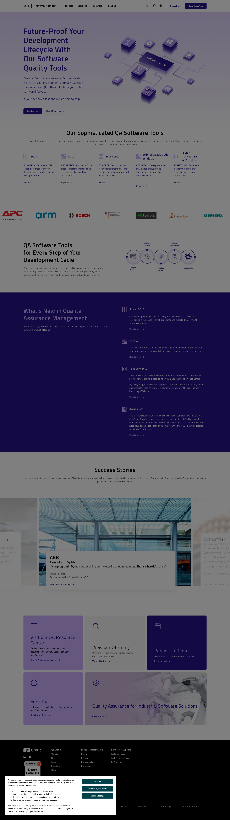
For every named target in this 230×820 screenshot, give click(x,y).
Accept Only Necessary (98, 788)
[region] (60, 795)
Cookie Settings (97, 795)
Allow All (97, 781)
